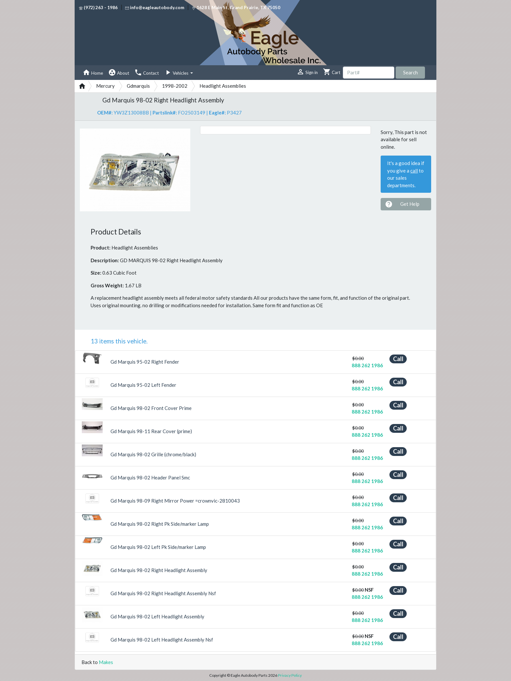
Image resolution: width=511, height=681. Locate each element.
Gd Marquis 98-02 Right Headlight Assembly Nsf (163, 593)
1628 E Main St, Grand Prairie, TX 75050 (236, 7)
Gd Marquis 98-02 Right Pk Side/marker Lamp (159, 524)
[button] (88, 170)
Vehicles (176, 72)
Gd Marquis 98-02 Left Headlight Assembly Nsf (161, 640)
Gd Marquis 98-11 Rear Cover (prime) (151, 431)
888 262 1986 (367, 365)
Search (410, 72)
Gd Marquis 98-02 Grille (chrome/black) (153, 454)
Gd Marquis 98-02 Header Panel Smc (150, 477)
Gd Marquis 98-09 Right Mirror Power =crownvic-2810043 (175, 501)
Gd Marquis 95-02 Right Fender (144, 362)
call (414, 171)
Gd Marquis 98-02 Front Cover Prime (151, 408)
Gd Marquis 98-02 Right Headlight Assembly (158, 570)
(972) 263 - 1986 (98, 7)
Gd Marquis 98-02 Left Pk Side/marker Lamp (158, 547)
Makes (106, 662)
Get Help (402, 204)
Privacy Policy (290, 675)
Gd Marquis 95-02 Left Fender (143, 385)
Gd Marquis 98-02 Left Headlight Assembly (157, 616)
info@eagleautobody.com (154, 7)
